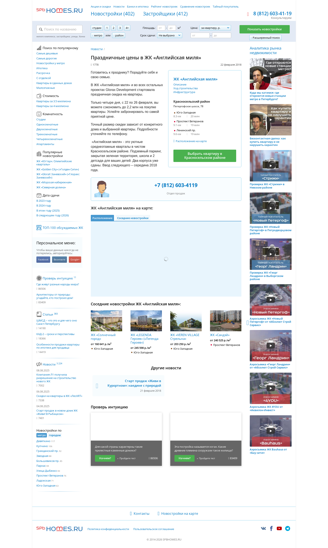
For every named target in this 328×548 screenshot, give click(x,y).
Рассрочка (43, 73)
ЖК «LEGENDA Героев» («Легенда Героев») (146, 327)
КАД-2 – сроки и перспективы (55, 334)
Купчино (42, 446)
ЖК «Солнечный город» (106, 325)
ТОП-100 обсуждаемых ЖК (63, 227)
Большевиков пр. (47, 461)
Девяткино (43, 441)
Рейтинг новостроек (164, 6)
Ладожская (43, 480)
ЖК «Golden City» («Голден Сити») (57, 169)
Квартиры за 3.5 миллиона (53, 101)
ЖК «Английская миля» (195, 79)
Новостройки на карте (179, 513)
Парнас (41, 466)
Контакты (141, 513)
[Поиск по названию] (59, 29)
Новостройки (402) (113, 14)
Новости (118, 6)
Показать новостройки (264, 29)
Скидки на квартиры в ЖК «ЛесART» (59, 396)
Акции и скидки (101, 6)
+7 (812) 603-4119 (175, 185)
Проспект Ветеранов (49, 475)
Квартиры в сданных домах (54, 83)
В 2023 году (43, 201)
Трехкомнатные (46, 134)
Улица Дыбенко (46, 471)
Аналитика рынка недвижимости (265, 50)
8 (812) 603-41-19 (272, 14)
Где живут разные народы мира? (57, 284)
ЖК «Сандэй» (225, 323)
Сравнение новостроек (195, 6)
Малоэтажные (45, 88)
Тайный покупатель (226, 6)
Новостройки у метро (50, 63)
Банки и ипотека (138, 6)
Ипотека (41, 68)
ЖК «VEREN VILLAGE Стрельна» (186, 325)
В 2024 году (43, 205)
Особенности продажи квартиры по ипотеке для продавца (57, 346)
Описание (179, 84)
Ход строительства (185, 88)
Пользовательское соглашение (153, 529)
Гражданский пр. (47, 451)
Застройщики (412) (165, 14)
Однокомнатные (47, 124)
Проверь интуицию (59, 278)
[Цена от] (200, 35)
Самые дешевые (47, 53)
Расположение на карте (191, 141)
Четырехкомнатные (49, 139)
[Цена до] (221, 35)
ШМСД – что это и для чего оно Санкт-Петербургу (56, 322)
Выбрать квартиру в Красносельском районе (205, 155)
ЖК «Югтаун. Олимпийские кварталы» (54, 163)
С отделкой (43, 78)
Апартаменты (45, 144)
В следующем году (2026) (52, 215)
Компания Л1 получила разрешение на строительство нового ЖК (56, 378)
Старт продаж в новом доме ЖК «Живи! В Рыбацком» (57, 412)
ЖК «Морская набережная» (54, 182)
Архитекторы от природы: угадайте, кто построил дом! (54, 296)
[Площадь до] (172, 28)
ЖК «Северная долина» (51, 187)
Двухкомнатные (47, 129)
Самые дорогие (46, 58)
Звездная (42, 456)
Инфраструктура (184, 92)
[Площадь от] (161, 28)
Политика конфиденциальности (108, 529)
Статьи (50, 314)
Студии (41, 119)
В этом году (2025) (48, 210)
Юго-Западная (45, 485)
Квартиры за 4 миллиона (52, 106)
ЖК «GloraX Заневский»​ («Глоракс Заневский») (57, 176)
